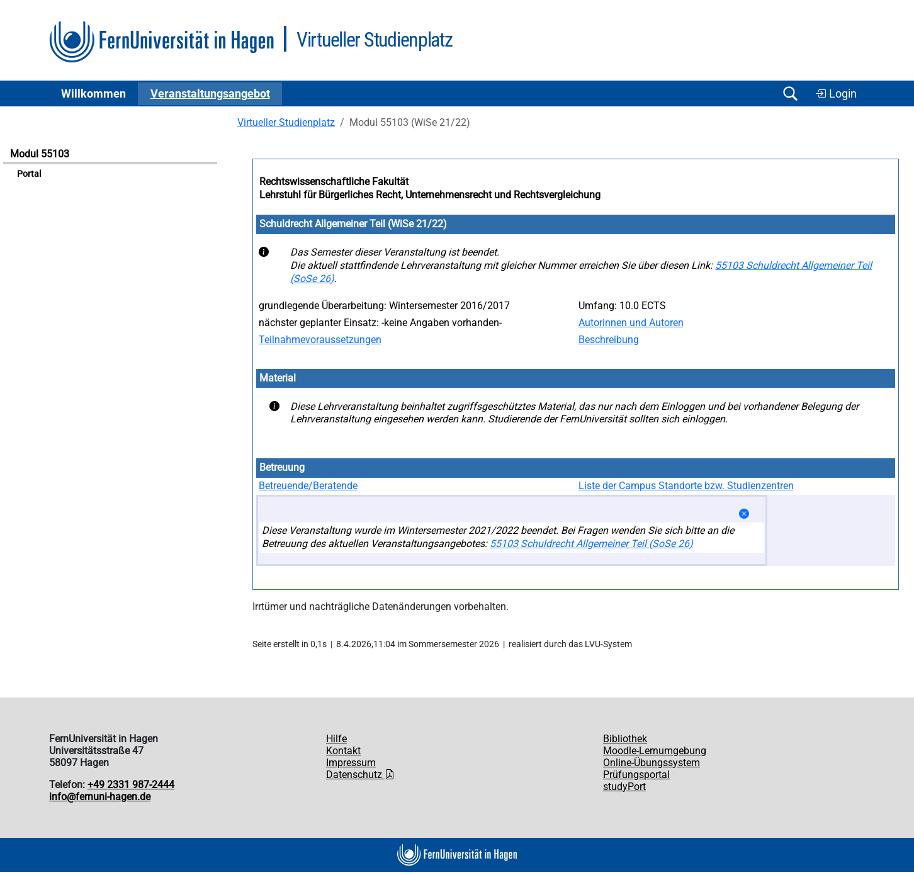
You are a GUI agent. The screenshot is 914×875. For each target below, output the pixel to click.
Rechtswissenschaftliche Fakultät (334, 182)
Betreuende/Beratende (308, 486)
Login (836, 94)
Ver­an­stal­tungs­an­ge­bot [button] (210, 94)
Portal (29, 174)
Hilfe (336, 739)
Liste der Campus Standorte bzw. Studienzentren (686, 486)
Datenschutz (360, 775)
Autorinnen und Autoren (631, 323)
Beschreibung (608, 340)
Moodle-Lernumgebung (654, 751)
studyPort (624, 787)
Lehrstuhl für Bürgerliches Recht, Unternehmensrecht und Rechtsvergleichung (430, 195)
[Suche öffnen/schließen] (790, 93)
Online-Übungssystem (651, 763)
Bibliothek (625, 739)
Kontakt (343, 751)
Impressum (351, 763)
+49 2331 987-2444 (130, 785)
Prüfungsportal (636, 775)
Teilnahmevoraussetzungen (320, 340)
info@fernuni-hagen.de (99, 797)
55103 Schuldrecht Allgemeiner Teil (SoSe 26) (591, 544)
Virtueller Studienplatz (286, 122)
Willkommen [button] (93, 94)
